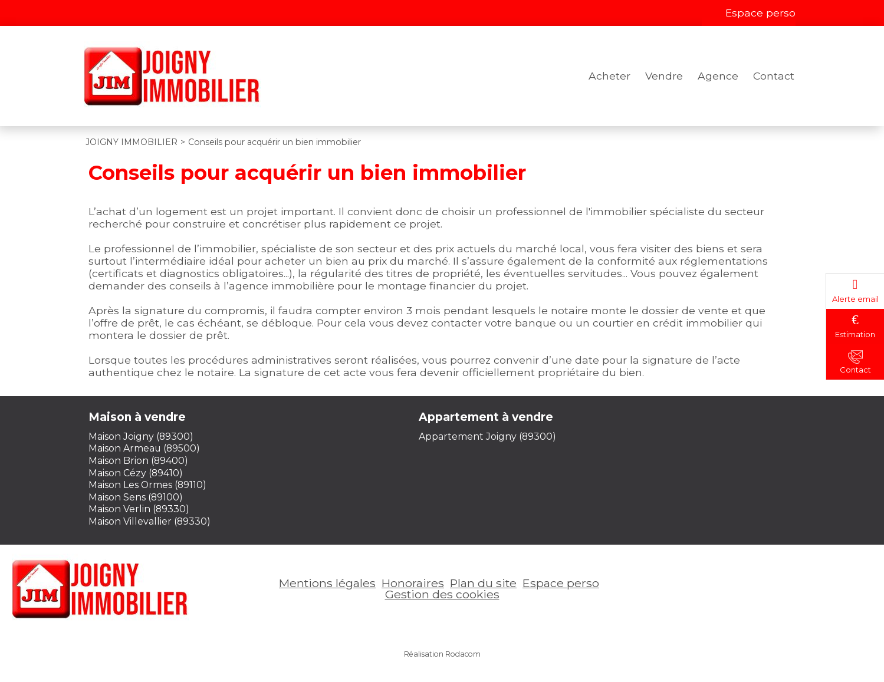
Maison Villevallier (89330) (149, 521)
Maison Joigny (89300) (140, 436)
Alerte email (855, 299)
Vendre (664, 76)
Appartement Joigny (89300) (487, 436)
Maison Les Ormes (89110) (147, 484)
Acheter (609, 76)
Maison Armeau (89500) (144, 448)
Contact (773, 76)
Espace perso (760, 12)
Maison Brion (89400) (138, 460)
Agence (718, 76)
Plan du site (483, 583)
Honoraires (413, 583)
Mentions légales (327, 583)
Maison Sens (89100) (135, 497)
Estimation (855, 334)
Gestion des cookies (442, 594)
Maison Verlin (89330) (138, 509)
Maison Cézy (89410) (135, 473)
